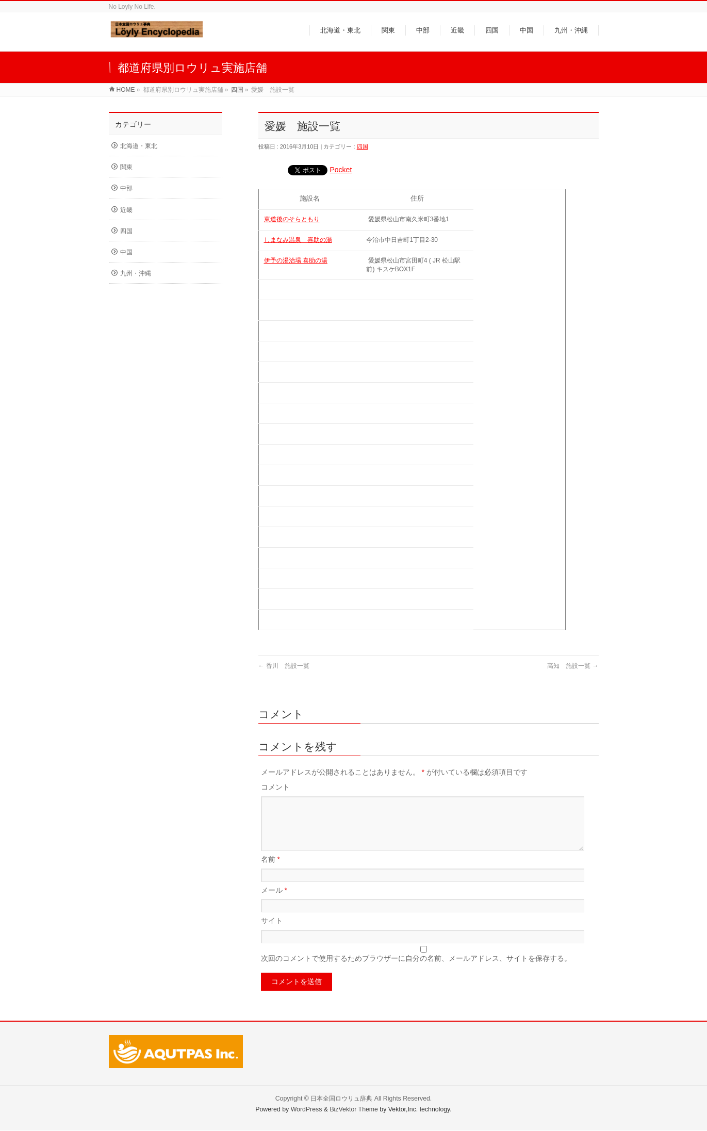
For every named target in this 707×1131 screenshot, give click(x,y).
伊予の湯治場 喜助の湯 (295, 260)
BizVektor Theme (354, 1109)
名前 (270, 871)
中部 (126, 188)
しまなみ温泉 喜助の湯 (298, 239)
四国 (237, 89)
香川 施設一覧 (283, 665)
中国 (126, 252)
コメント (275, 787)
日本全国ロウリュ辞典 (341, 1099)
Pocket (341, 170)
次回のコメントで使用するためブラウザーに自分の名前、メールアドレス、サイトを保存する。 (416, 970)
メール (274, 902)
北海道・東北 (138, 146)
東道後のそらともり (292, 219)
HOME (126, 89)
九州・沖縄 (135, 273)
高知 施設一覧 (572, 665)
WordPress (306, 1109)
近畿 (126, 210)
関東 (126, 167)
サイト (272, 933)
